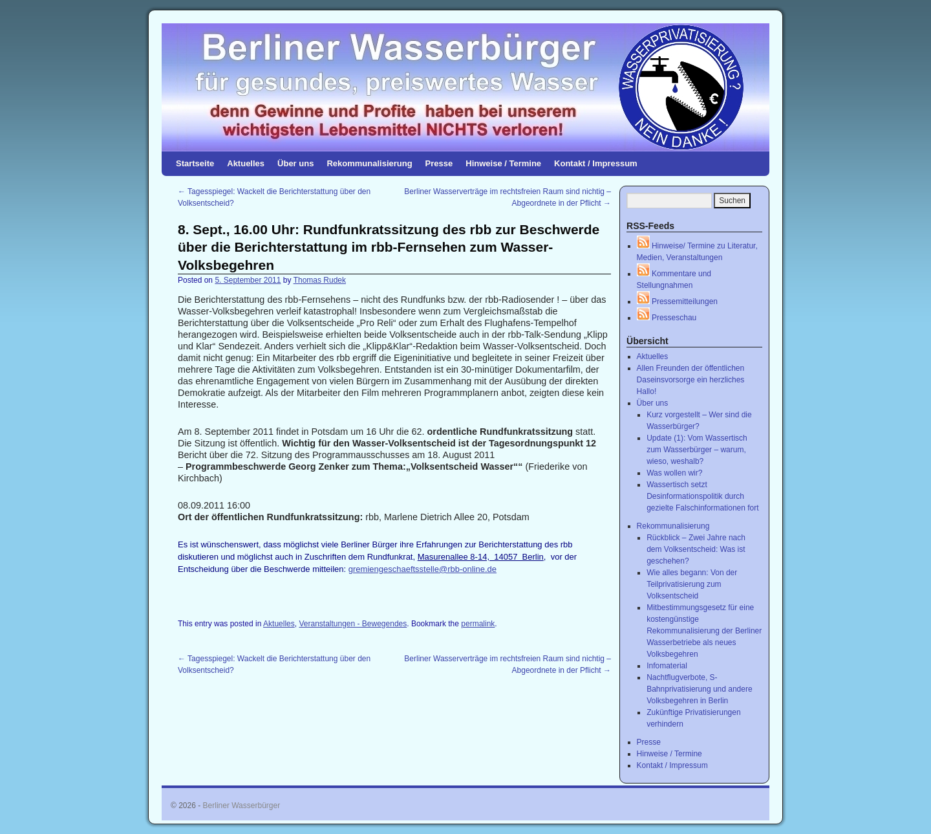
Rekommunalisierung (369, 163)
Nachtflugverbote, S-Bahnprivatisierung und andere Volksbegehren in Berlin (699, 689)
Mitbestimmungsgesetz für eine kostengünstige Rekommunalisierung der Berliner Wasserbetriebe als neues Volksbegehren (704, 631)
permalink (478, 623)
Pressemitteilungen (677, 301)
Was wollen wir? (674, 472)
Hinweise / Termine (503, 163)
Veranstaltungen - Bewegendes (353, 623)
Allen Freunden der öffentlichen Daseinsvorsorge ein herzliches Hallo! (691, 380)
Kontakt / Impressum (595, 163)
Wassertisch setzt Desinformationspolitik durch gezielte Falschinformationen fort (702, 496)
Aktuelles (245, 163)
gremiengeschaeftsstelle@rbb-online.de (422, 569)
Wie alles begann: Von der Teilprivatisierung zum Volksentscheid (692, 584)
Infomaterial (667, 665)
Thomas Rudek (320, 280)
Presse (439, 163)
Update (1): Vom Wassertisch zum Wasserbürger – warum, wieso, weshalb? (697, 449)
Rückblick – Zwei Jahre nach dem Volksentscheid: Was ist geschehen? (696, 549)
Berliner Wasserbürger (242, 805)
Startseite (195, 163)
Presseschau (667, 317)
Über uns (295, 163)
